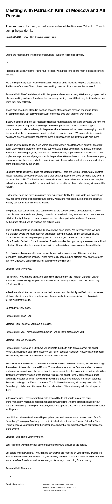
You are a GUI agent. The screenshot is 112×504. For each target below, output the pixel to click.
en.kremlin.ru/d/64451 (59, 490)
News (61, 484)
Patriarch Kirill (12, 94)
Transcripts (69, 484)
